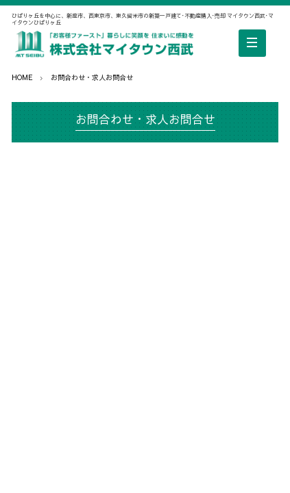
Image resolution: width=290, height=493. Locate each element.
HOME (22, 77)
